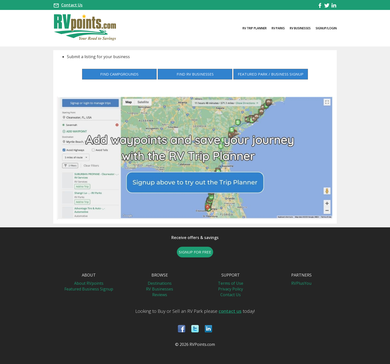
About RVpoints (88, 283)
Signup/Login (326, 28)
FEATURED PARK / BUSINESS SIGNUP (270, 74)
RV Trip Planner (255, 28)
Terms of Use (230, 283)
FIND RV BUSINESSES (195, 74)
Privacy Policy (230, 289)
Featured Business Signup (88, 289)
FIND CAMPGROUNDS (119, 74)
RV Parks (278, 28)
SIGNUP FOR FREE (195, 251)
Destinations (160, 283)
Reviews (159, 294)
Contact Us (72, 5)
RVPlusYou (301, 283)
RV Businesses (300, 28)
